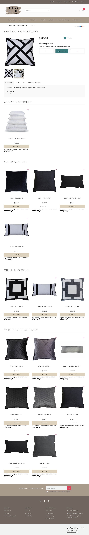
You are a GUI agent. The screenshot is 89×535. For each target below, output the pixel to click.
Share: (80, 26)
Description (9, 82)
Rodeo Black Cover (16, 198)
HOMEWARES (76, 20)
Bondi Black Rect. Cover (72, 198)
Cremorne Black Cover (16, 306)
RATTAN (51, 20)
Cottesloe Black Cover (16, 246)
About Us (59, 1)
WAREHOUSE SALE (63, 20)
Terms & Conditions (62, 491)
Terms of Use (49, 510)
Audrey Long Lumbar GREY (72, 366)
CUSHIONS (23, 20)
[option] (20, 52)
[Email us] (40, 501)
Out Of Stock (44, 206)
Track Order (7, 513)
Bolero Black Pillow (16, 414)
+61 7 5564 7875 (72, 511)
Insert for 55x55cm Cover (16, 138)
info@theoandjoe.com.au (75, 513)
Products (52, 1)
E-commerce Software (71, 532)
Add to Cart (62, 51)
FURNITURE (12, 20)
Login (82, 1)
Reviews (34, 82)
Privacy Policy (50, 513)
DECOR (43, 20)
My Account (7, 510)
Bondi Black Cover (44, 198)
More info (46, 43)
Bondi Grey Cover (44, 463)
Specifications (20, 82)
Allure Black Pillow (16, 366)
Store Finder (75, 1)
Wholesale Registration (10, 516)
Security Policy (50, 518)
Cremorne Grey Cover (72, 306)
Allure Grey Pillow (44, 366)
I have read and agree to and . (58, 492)
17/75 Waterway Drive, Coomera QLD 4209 (74, 516)
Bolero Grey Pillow (44, 414)
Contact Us (67, 1)
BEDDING (33, 20)
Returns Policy (50, 516)
